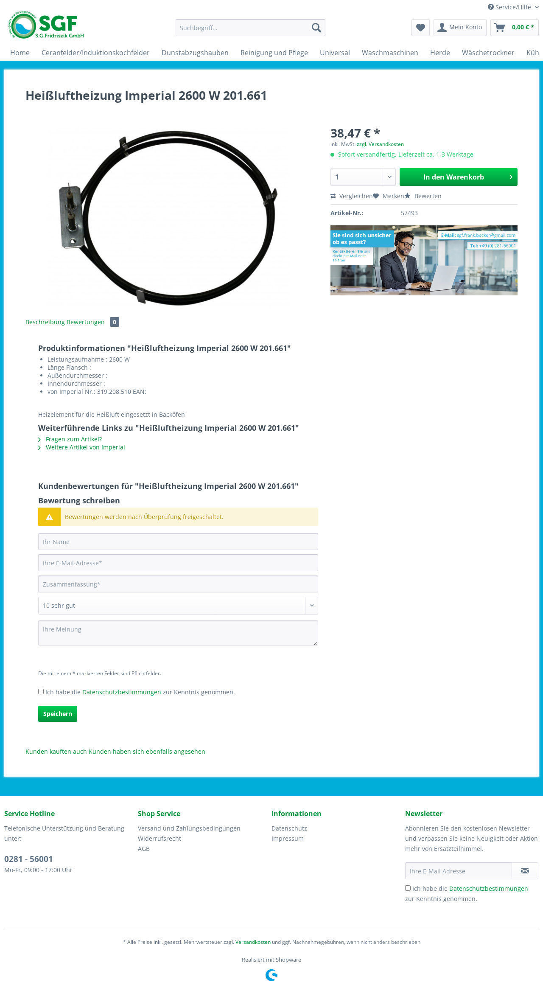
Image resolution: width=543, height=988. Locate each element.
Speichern (57, 714)
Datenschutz (289, 828)
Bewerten (423, 196)
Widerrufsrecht (159, 838)
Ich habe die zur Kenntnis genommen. (140, 692)
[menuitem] (250, 31)
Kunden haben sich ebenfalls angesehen (147, 751)
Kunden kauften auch (56, 751)
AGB (144, 849)
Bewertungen (93, 322)
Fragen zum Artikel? (70, 439)
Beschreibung (45, 322)
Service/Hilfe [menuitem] (510, 7)
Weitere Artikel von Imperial (81, 447)
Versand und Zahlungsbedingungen (189, 828)
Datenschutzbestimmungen (121, 692)
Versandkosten (253, 942)
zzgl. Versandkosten (380, 144)
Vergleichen (351, 196)
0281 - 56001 (28, 858)
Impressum (288, 838)
